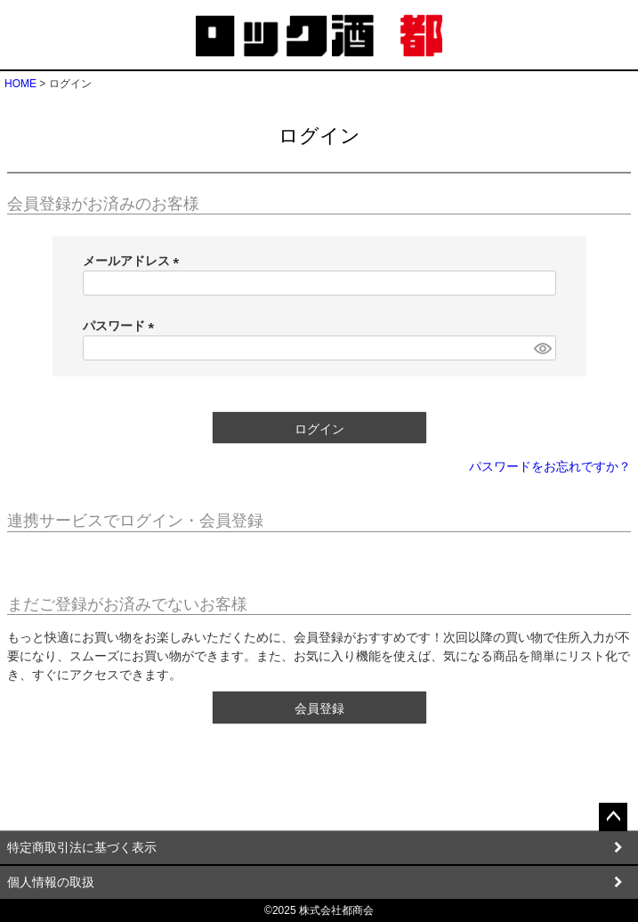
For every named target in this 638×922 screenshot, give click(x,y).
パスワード (122, 326)
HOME (20, 83)
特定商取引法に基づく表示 (82, 847)
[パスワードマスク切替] (541, 348)
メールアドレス (134, 261)
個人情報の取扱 (50, 882)
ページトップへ (613, 817)
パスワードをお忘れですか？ (550, 466)
